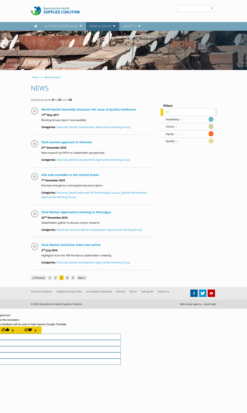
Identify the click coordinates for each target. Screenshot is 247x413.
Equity (171, 134)
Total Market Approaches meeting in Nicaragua (76, 212)
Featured (62, 127)
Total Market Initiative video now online (71, 245)
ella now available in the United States (70, 175)
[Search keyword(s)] (192, 8)
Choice (171, 126)
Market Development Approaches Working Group (99, 127)
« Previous (38, 278)
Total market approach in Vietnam (66, 142)
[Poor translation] (30, 330)
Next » (82, 278)
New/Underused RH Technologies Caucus (94, 192)
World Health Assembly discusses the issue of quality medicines (88, 109)
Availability (174, 119)
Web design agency (190, 304)
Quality (172, 141)
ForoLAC (74, 230)
